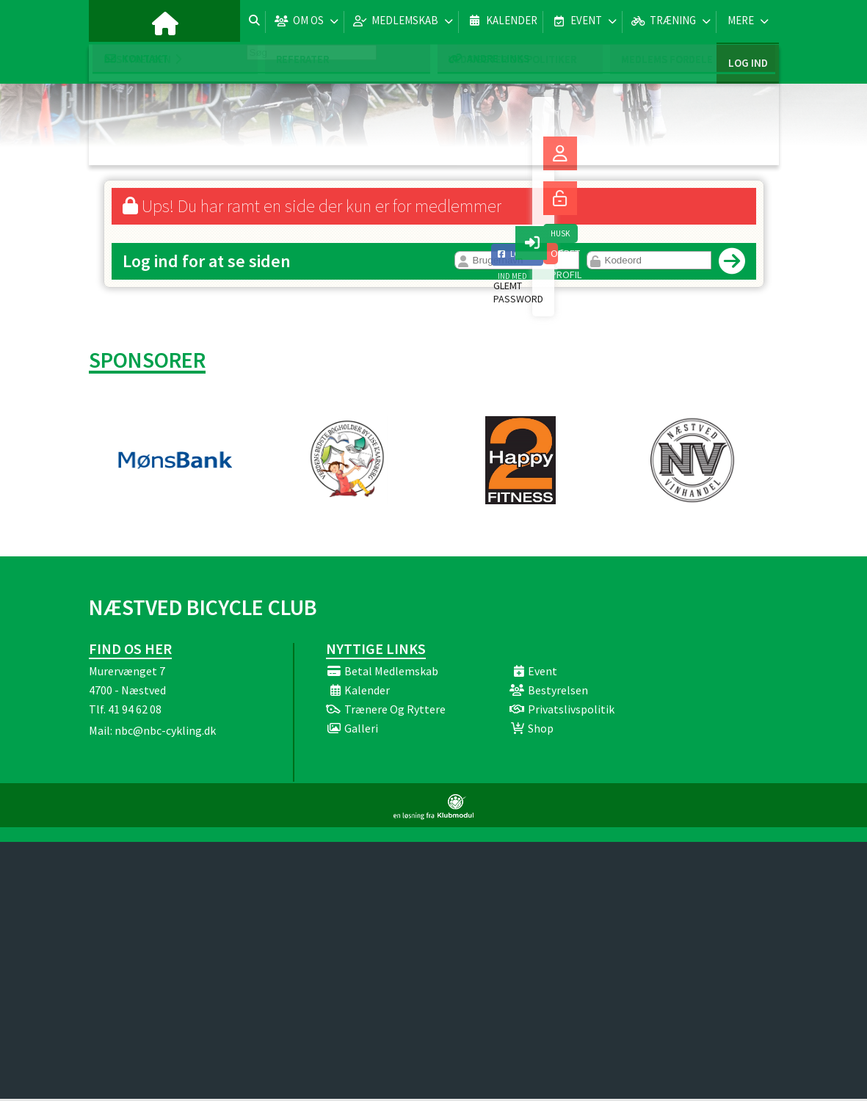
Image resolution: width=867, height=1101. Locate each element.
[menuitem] (111, 22)
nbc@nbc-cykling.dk (165, 732)
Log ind (748, 22)
